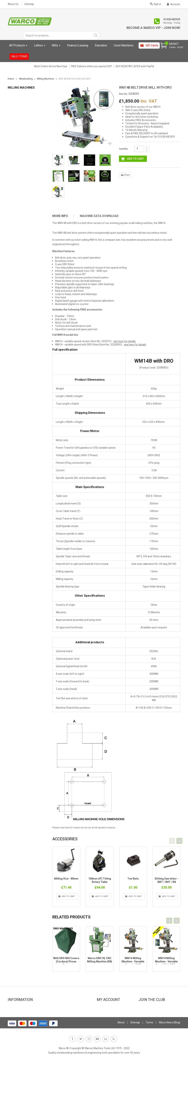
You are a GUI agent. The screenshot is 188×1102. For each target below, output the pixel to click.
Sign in (155, 4)
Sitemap (29, 4)
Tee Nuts (133, 879)
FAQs (12, 1038)
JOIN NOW (146, 1021)
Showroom (16, 1013)
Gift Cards (13, 267)
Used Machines (16, 296)
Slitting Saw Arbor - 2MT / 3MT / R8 (166, 880)
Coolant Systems (19, 129)
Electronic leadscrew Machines (25, 313)
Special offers (17, 1023)
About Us (13, 4)
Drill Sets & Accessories (23, 151)
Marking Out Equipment (23, 184)
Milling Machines (19, 195)
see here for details (124, 341)
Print (127, 175)
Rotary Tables (17, 223)
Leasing (57, 1013)
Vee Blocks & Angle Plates (24, 245)
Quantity (123, 148)
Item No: (123, 94)
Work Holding (17, 256)
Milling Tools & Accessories (25, 201)
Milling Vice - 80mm (66, 879)
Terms (149, 1062)
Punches (15, 218)
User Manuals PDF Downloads (24, 284)
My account (105, 1008)
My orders (104, 1013)
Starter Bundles (17, 290)
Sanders (14, 229)
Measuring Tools (19, 190)
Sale (10, 307)
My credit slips (106, 1018)
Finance (57, 1008)
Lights (13, 173)
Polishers (15, 212)
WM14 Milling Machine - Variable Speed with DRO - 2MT (166, 963)
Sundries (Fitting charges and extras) (24, 276)
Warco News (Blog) (63, 1038)
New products (17, 1018)
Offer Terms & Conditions (67, 1033)
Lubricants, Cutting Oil (22, 179)
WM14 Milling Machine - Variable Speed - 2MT (133, 961)
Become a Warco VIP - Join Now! (153, 27)
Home (11, 78)
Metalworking (15, 101)
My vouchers (106, 1033)
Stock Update (60, 1018)
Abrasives (15, 107)
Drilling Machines (19, 146)
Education (13, 96)
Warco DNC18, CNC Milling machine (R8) (99, 960)
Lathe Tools (16, 168)
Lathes (13, 162)
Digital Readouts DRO (21, 135)
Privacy (57, 1028)
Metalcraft (14, 301)
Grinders (14, 157)
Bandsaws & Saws (20, 113)
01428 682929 (171, 19)
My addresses (106, 1023)
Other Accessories (20, 206)
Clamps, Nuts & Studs (22, 124)
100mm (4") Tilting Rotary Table (99, 880)
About (121, 1062)
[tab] (62, 216)
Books (13, 118)
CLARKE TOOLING (20, 262)
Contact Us (15, 1008)
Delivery (14, 1033)
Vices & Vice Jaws (20, 251)
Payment (58, 1023)
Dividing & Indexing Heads (24, 140)
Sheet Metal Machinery (23, 234)
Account (173, 4)
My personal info (108, 1028)
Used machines (18, 1028)
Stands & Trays (18, 240)
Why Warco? (16, 1043)
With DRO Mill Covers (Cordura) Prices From (66, 961)
